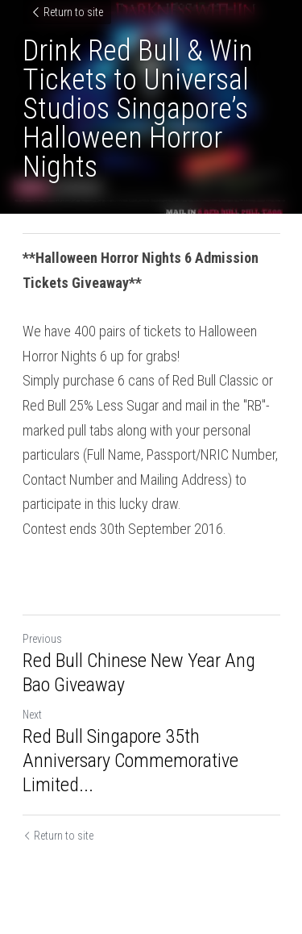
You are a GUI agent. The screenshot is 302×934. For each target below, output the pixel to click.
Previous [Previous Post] (42, 638)
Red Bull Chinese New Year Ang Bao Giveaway (139, 672)
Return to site (67, 12)
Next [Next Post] (32, 714)
